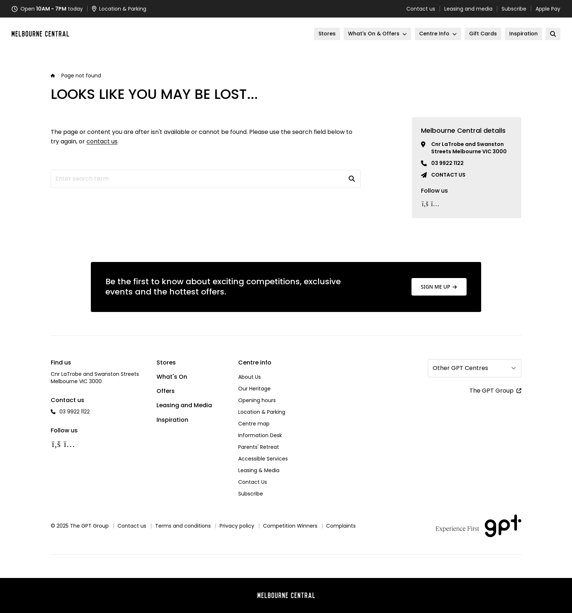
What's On (171, 376)
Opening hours (257, 400)
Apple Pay (548, 8)
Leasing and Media (184, 405)
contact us (101, 141)
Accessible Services (263, 458)
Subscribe (514, 8)
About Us (249, 377)
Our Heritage (254, 388)
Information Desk (260, 435)
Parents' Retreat (258, 447)
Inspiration (172, 419)
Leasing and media (468, 8)
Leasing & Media (258, 470)
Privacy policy (237, 525)
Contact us (420, 8)
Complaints (341, 525)
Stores (166, 362)
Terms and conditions (183, 525)
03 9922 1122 (447, 163)
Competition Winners (290, 525)
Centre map (254, 423)
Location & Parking (261, 412)
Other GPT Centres (460, 368)
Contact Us (252, 482)
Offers (165, 391)
